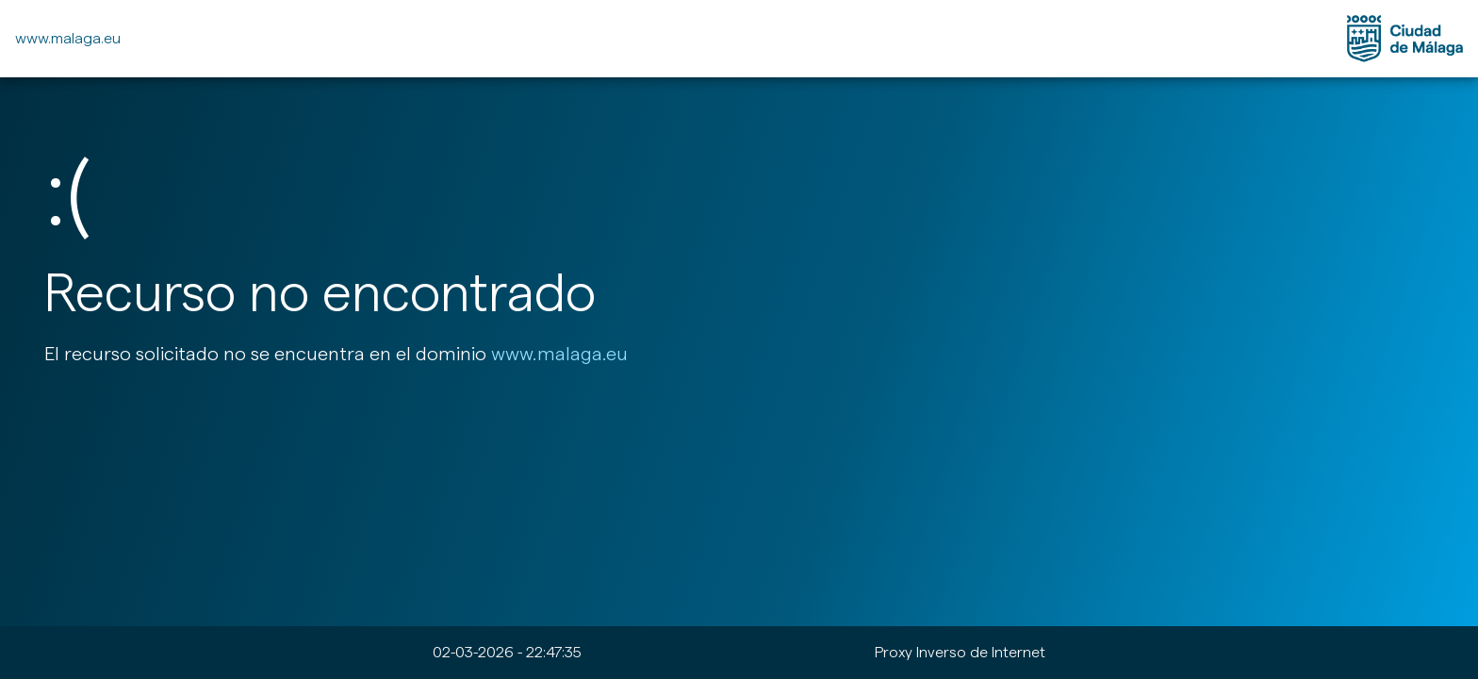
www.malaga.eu (68, 38)
